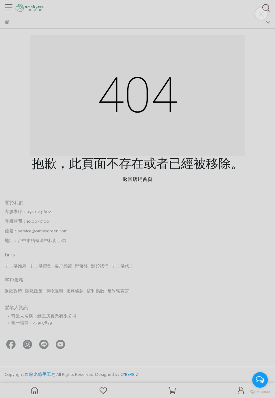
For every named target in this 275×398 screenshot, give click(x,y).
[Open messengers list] (260, 380)
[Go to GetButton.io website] (260, 392)
